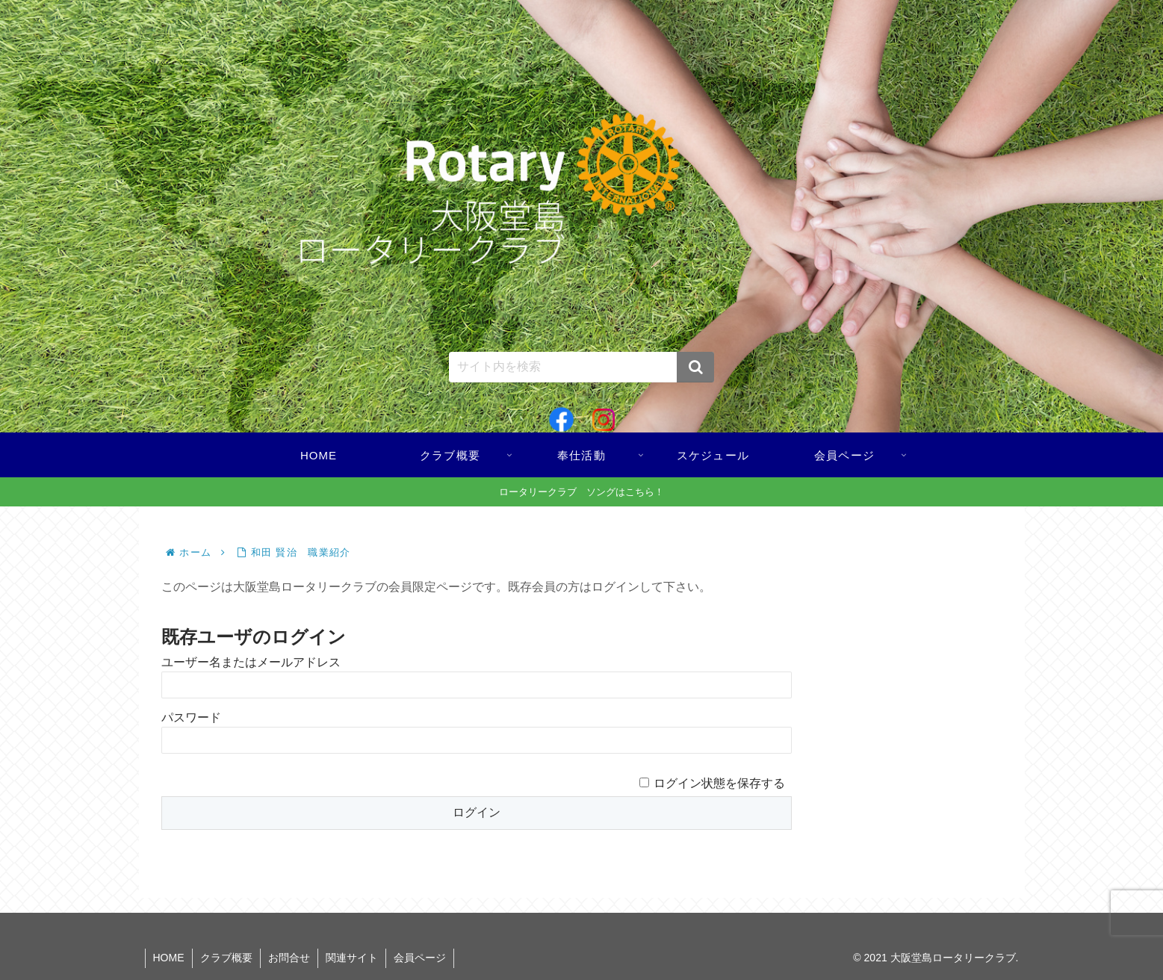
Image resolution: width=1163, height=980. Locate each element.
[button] (695, 367)
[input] (582, 367)
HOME (168, 958)
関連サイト (352, 958)
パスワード (191, 717)
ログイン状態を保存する (719, 783)
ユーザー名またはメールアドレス (251, 662)
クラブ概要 (226, 958)
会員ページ (420, 958)
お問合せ (289, 958)
